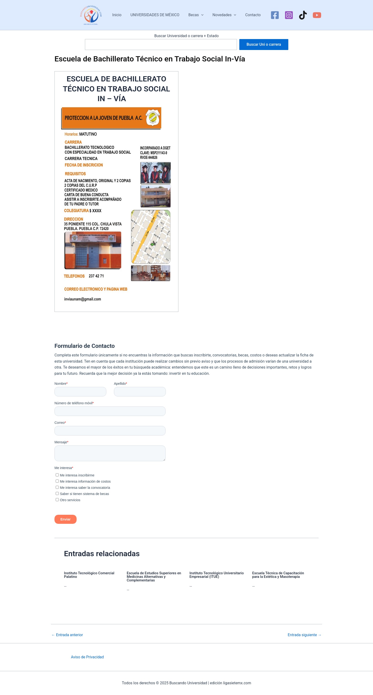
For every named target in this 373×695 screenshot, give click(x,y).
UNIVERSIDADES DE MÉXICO (156, 15)
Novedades (223, 15)
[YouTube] (313, 15)
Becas (195, 15)
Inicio (119, 15)
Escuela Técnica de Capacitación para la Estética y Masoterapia (278, 575)
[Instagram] (285, 15)
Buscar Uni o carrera (263, 44)
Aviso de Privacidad (87, 657)
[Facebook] (271, 15)
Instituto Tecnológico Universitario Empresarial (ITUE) (217, 575)
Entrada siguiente (304, 635)
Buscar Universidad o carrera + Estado (186, 36)
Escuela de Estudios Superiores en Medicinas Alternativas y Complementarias (154, 576)
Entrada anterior (67, 635)
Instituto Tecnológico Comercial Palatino (89, 575)
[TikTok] (299, 15)
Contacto (250, 15)
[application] (201, 15)
